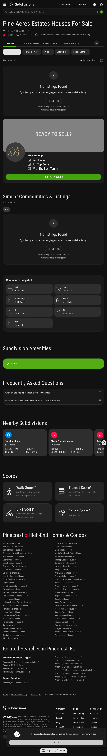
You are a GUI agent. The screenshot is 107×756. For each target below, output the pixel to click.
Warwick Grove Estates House (68, 638)
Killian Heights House (64, 553)
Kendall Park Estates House (15, 642)
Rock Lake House (62, 606)
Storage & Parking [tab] (28, 43)
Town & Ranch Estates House (67, 625)
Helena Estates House (12, 619)
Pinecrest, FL (36, 701)
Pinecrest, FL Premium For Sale (68, 664)
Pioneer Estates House (65, 599)
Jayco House (9, 632)
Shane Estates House (64, 609)
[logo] (22, 5)
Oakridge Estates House (65, 566)
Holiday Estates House (13, 629)
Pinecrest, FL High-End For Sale (68, 670)
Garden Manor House (12, 606)
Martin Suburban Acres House (67, 563)
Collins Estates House (12, 576)
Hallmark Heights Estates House (16, 609)
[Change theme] (94, 4)
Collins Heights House (12, 580)
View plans (80, 4)
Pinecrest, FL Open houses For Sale (70, 680)
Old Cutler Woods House (65, 570)
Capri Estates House (12, 566)
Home (5, 701)
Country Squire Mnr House (14, 583)
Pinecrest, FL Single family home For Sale (21, 669)
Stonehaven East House (65, 615)
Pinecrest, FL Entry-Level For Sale (17, 689)
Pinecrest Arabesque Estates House (70, 586)
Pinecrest (11, 31)
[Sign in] (101, 4)
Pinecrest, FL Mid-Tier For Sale (68, 667)
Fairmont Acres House (12, 596)
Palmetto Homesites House (67, 573)
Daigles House (9, 589)
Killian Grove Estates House (66, 550)
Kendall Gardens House (13, 635)
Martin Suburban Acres (63, 446)
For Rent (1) (31, 454)
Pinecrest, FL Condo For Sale (15, 672)
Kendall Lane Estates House (15, 638)
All (6, 212)
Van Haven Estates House (66, 632)
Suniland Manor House (64, 622)
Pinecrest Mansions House (66, 593)
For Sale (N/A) (12, 454)
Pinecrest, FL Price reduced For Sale (70, 683)
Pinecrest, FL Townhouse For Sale (17, 678)
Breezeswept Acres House (14, 563)
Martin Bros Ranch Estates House (69, 560)
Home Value (64, 4)
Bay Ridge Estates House (14, 553)
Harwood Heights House (13, 615)
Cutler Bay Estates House (14, 586)
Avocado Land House (12, 550)
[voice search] (97, 12)
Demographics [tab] (71, 43)
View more (9, 744)
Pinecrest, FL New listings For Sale (69, 687)
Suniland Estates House (65, 619)
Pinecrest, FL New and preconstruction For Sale (75, 677)
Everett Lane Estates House (15, 593)
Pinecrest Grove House (65, 589)
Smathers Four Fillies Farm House (69, 612)
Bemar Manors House (12, 557)
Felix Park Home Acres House (15, 599)
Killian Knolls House (63, 557)
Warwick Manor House (64, 642)
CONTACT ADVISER (53, 179)
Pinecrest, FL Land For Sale (15, 675)
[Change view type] (101, 61)
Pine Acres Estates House (66, 580)
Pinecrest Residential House (67, 596)
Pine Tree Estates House (65, 583)
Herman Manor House (12, 625)
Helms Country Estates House (16, 622)
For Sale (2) (56, 454)
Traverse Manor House (64, 629)
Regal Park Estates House (66, 602)
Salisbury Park (13, 446)
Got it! (80, 749)
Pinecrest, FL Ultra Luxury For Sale (69, 674)
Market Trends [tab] (51, 43)
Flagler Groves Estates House (15, 602)
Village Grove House (63, 635)
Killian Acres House (11, 645)
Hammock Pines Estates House (16, 612)
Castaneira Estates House (14, 573)
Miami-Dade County (19, 701)
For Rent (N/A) (77, 454)
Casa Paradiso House (12, 570)
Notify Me (53, 102)
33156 (21, 31)
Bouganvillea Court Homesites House (19, 560)
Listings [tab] (9, 43)
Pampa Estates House (64, 576)
